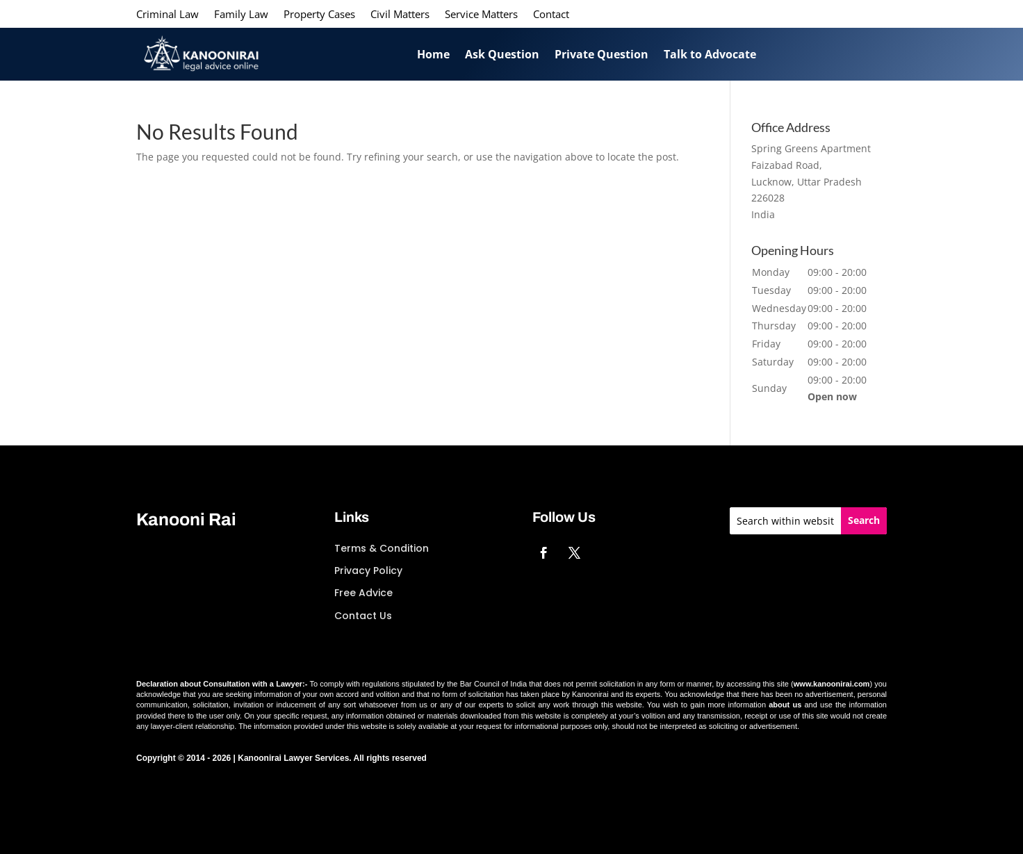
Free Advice (363, 593)
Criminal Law (167, 15)
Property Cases (319, 15)
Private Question (601, 54)
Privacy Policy (368, 570)
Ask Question (502, 54)
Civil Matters (399, 15)
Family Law (241, 15)
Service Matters (481, 15)
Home (433, 54)
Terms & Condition (381, 548)
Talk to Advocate (710, 54)
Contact (551, 15)
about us (785, 704)
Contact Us (363, 616)
